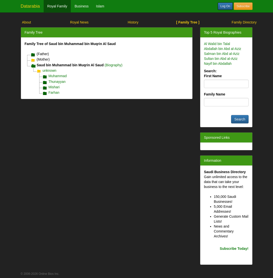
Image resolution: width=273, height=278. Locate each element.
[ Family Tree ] (187, 22)
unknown (49, 70)
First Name (213, 76)
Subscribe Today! (234, 249)
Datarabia (30, 6)
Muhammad (58, 76)
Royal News (79, 22)
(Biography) (113, 65)
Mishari (54, 87)
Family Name (214, 94)
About (26, 22)
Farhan (54, 92)
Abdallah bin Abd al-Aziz (222, 49)
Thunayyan (57, 82)
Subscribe (243, 6)
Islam (100, 6)
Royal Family (57, 6)
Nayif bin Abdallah (218, 64)
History (133, 22)
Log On (225, 6)
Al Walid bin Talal (217, 44)
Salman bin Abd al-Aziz (221, 54)
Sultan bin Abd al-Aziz (220, 59)
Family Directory (244, 22)
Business (81, 6)
